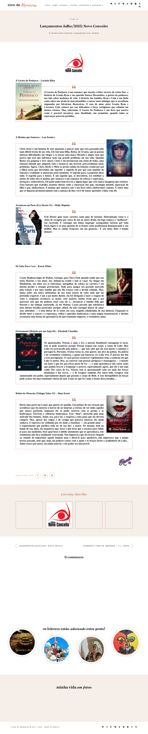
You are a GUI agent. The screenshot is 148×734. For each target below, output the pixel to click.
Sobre (59, 6)
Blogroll (70, 6)
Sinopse (95, 35)
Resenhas (73, 13)
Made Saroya (52, 729)
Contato (81, 6)
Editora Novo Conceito (62, 35)
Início (50, 6)
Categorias (94, 6)
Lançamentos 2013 (82, 35)
